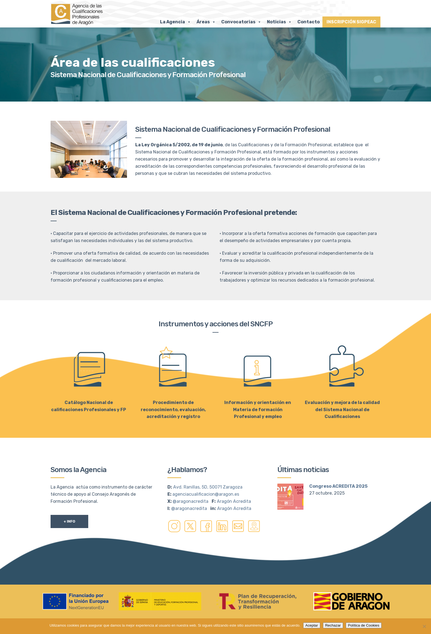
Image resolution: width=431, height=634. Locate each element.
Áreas (206, 21)
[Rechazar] (424, 626)
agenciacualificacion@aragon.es (205, 494)
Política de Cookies (363, 625)
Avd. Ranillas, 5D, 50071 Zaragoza (207, 487)
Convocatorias (241, 21)
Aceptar (311, 625)
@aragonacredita (190, 501)
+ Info (69, 521)
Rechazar (333, 625)
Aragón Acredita (234, 501)
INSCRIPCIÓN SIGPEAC (351, 21)
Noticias (279, 21)
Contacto (308, 21)
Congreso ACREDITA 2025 (338, 486)
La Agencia (175, 21)
